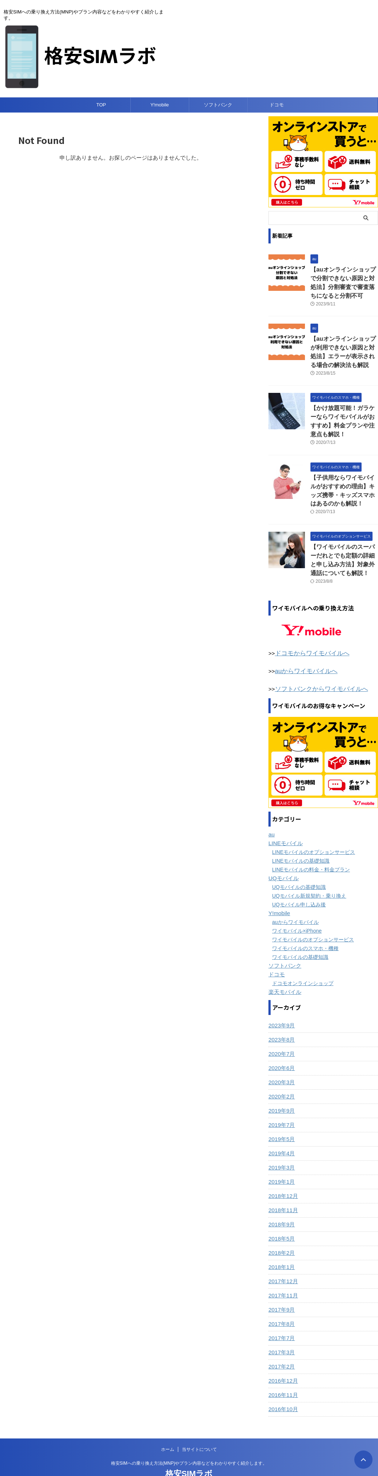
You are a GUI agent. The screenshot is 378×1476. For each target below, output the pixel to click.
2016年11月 (282, 1374)
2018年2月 (280, 1232)
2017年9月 (280, 1289)
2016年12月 (282, 1360)
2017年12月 (282, 1260)
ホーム (167, 1428)
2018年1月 (280, 1246)
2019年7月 (280, 1104)
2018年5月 (280, 1218)
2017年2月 (280, 1345)
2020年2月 (280, 1075)
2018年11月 (282, 1189)
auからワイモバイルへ (303, 651)
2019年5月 (280, 1118)
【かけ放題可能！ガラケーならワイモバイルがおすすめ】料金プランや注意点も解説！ (343, 412)
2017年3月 (280, 1331)
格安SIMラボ (189, 1452)
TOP (101, 105)
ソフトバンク (218, 105)
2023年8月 (280, 1019)
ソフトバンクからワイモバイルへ (316, 668)
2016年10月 (282, 1388)
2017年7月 (280, 1317)
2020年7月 (280, 1033)
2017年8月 (280, 1303)
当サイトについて (199, 1428)
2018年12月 (282, 1175)
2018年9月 (280, 1203)
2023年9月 (280, 1004)
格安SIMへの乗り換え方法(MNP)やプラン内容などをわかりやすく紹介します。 (189, 1442)
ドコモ (277, 105)
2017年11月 (282, 1274)
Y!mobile (159, 105)
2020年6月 (280, 1047)
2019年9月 (280, 1090)
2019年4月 (280, 1132)
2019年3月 (280, 1146)
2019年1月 (280, 1161)
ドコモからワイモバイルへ (308, 634)
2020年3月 (280, 1061)
